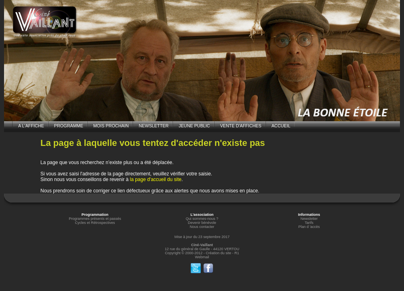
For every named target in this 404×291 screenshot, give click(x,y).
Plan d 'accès (309, 227)
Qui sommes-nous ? (202, 219)
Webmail (202, 257)
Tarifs (309, 223)
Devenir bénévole (202, 223)
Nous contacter (202, 227)
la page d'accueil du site (155, 179)
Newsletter (309, 219)
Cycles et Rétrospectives (95, 223)
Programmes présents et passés (95, 219)
